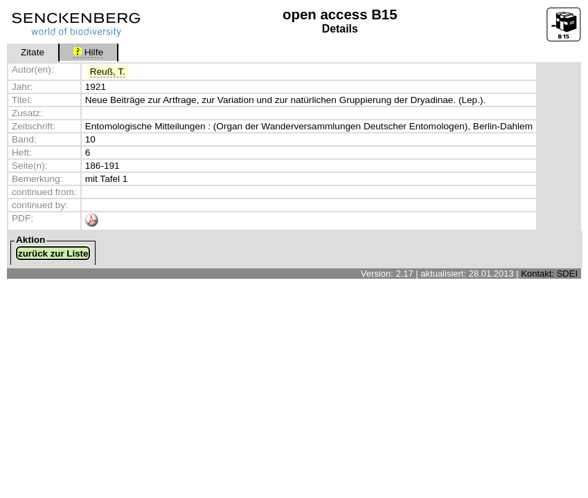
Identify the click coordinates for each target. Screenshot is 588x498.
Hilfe (88, 52)
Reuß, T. (107, 71)
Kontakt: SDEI (549, 273)
